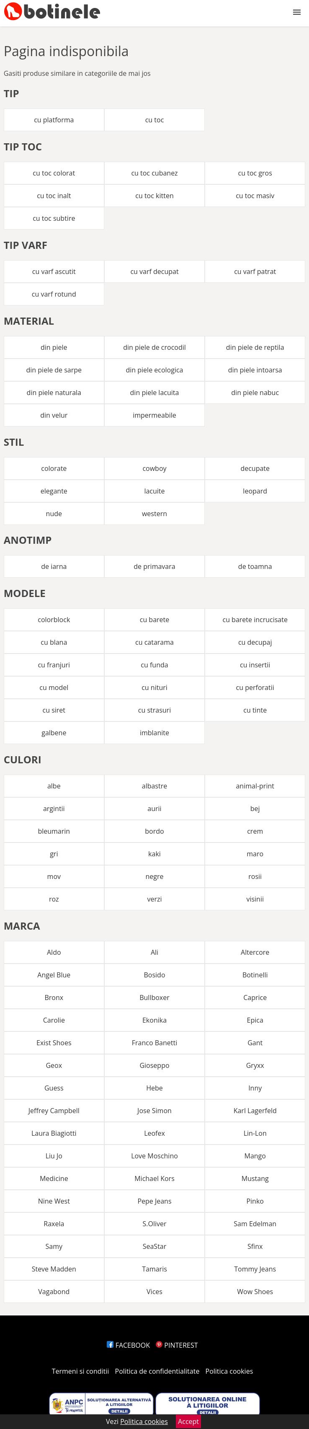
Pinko (255, 1201)
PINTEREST (177, 1345)
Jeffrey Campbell (54, 1110)
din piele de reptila (255, 347)
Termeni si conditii (80, 1371)
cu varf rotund (54, 294)
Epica (255, 1020)
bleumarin (54, 831)
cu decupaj (255, 642)
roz (54, 899)
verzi (154, 899)
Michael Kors (154, 1178)
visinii (255, 899)
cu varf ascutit (54, 271)
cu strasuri (154, 710)
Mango (254, 1155)
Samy (54, 1246)
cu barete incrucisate (254, 619)
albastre (154, 786)
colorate (54, 468)
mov (54, 876)
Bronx (53, 997)
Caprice (255, 997)
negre (154, 876)
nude (54, 513)
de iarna (54, 566)
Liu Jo (54, 1155)
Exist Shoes (54, 1042)
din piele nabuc (255, 392)
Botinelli (255, 974)
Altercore (255, 952)
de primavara (154, 566)
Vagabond (54, 1291)
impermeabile (154, 415)
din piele (54, 347)
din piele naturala (54, 392)
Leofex (154, 1133)
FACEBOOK (128, 1345)
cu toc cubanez (154, 173)
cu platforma (54, 119)
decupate (255, 468)
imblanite (154, 732)
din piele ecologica (154, 370)
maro (255, 853)
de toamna (255, 566)
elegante (54, 491)
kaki (154, 853)
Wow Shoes (255, 1291)
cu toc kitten (154, 195)
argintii (54, 808)
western (154, 513)
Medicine (54, 1178)
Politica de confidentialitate (157, 1371)
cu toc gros (255, 173)
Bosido (154, 974)
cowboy (154, 468)
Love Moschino (154, 1155)
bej (255, 808)
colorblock (54, 619)
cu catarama (154, 642)
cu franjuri (54, 664)
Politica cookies (229, 1371)
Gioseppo (154, 1065)
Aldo (54, 952)
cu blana (54, 642)
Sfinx (255, 1246)
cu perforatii (255, 687)
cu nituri (154, 687)
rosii (255, 876)
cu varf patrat (255, 271)
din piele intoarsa (255, 370)
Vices (154, 1291)
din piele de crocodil (154, 347)
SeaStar (155, 1246)
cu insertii (255, 664)
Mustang (255, 1178)
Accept (188, 1421)
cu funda (154, 664)
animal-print (255, 786)
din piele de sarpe (54, 370)
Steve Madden (54, 1269)
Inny (255, 1088)
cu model (53, 687)
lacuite (154, 491)
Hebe (154, 1088)
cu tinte (255, 710)
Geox (54, 1065)
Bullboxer (154, 997)
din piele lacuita (154, 392)
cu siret (54, 710)
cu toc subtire (54, 218)
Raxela (54, 1223)
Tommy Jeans (255, 1269)
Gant (255, 1042)
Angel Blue (53, 974)
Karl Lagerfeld (255, 1110)
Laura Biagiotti (54, 1133)
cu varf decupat (154, 271)
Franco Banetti (154, 1042)
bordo (154, 831)
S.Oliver (154, 1223)
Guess (54, 1088)
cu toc (154, 119)
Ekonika (154, 1020)
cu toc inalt (54, 195)
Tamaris (154, 1269)
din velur (53, 415)
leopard (255, 491)
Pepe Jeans (154, 1201)
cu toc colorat (54, 173)
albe (54, 786)
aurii (154, 808)
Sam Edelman (255, 1223)
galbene (53, 732)
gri (54, 853)
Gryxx (255, 1065)
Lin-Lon (255, 1133)
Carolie (54, 1020)
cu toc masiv (255, 195)
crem (255, 831)
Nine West (54, 1201)
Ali (154, 952)
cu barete (155, 619)
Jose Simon (154, 1110)
